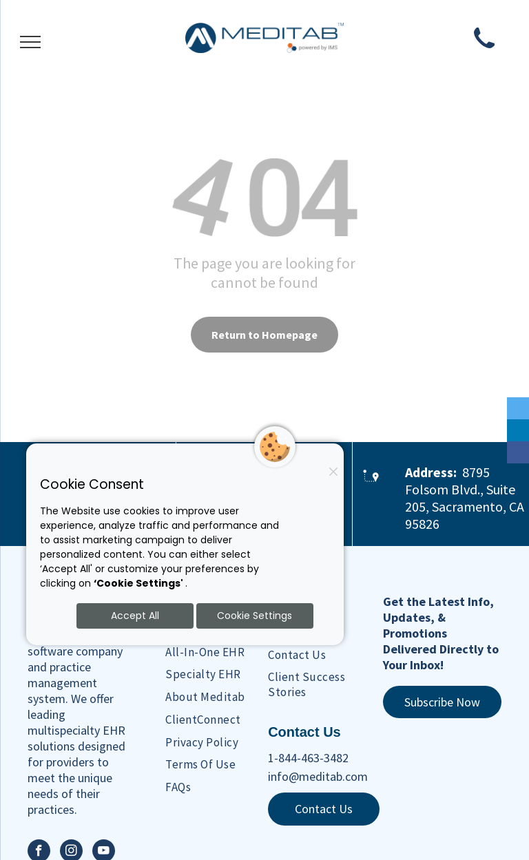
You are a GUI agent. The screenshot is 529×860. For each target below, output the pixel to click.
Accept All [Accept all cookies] (135, 615)
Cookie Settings (254, 615)
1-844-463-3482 (308, 758)
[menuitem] (224, 651)
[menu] (30, 42)
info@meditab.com (318, 776)
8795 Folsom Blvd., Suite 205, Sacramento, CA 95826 (464, 497)
